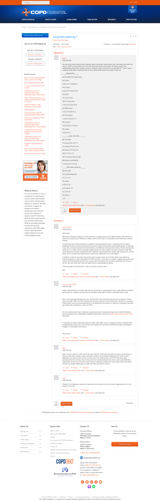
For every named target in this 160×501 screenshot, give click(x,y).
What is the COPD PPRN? (58, 434)
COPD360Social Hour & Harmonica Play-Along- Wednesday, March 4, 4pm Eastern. (35, 125)
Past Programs (24, 452)
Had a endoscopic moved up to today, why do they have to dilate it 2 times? (35, 100)
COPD (58, 47)
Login (135, 2)
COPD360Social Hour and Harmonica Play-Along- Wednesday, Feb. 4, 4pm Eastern (34, 139)
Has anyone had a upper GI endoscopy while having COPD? (34, 114)
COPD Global (24, 440)
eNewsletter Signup (125, 444)
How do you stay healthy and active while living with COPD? (34, 150)
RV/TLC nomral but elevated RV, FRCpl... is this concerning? (34, 79)
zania (69, 205)
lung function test (66, 47)
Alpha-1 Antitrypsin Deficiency (59, 453)
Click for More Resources (33, 35)
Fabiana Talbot (76, 205)
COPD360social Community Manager (81, 412)
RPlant (65, 205)
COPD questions (29, 110)
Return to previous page (60, 40)
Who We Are (24, 432)
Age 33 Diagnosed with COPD (34, 83)
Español (52, 456)
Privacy (70, 497)
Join (131, 2)
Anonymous (132, 44)
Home (24, 27)
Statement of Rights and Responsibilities (105, 497)
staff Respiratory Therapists (109, 412)
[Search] (36, 2)
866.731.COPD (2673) (93, 465)
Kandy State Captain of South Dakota (83, 277)
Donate (132, 9)
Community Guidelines (83, 497)
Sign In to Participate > (35, 64)
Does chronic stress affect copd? (35, 154)
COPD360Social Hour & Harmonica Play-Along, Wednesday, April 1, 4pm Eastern (34, 93)
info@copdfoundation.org (89, 475)
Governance (24, 448)
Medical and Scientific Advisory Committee (63, 450)
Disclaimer (62, 497)
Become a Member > (35, 55)
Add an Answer (75, 210)
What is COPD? (54, 431)
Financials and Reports (27, 444)
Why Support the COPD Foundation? (61, 440)
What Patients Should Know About (122, 314)
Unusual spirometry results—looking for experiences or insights (33, 132)
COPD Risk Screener (56, 443)
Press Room (24, 436)
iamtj (64, 58)
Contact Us (53, 447)
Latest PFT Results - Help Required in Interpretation (32, 106)
